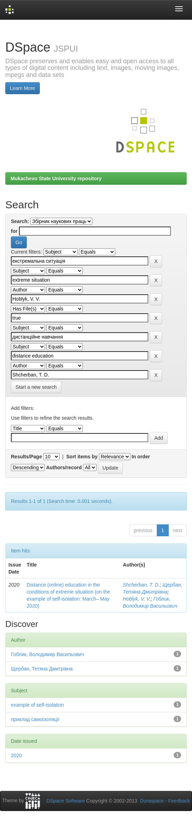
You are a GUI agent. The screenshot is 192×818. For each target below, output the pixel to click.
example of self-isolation (37, 705)
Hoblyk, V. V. (137, 599)
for (14, 231)
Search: (20, 221)
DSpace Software (66, 801)
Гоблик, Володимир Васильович (47, 654)
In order (141, 456)
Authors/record (64, 467)
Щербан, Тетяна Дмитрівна (42, 669)
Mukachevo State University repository (56, 178)
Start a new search (36, 387)
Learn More (22, 88)
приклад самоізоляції (35, 719)
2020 (16, 755)
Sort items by (82, 456)
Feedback (179, 801)
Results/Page (26, 456)
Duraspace (152, 801)
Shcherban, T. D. (141, 585)
